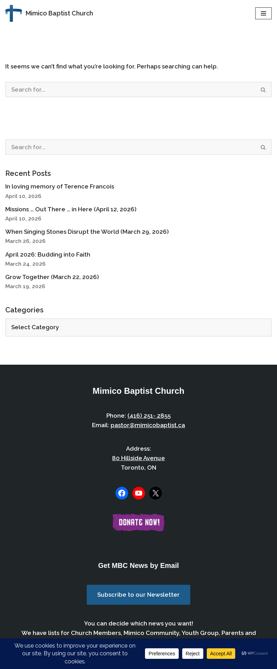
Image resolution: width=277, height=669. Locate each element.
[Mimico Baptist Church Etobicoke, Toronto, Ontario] (49, 13)
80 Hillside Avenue (138, 458)
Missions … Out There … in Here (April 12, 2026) (71, 209)
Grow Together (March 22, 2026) (52, 276)
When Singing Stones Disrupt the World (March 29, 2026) (87, 231)
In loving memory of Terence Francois (59, 186)
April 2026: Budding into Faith (47, 254)
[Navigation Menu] (263, 13)
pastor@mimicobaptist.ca (148, 425)
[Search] (130, 89)
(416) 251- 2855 (149, 415)
